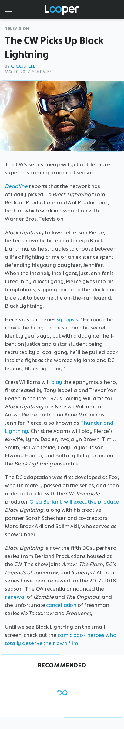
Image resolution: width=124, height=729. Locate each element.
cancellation (61, 605)
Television (17, 29)
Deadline (16, 186)
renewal (15, 597)
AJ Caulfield (23, 66)
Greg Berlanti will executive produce (74, 501)
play (56, 382)
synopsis (67, 319)
